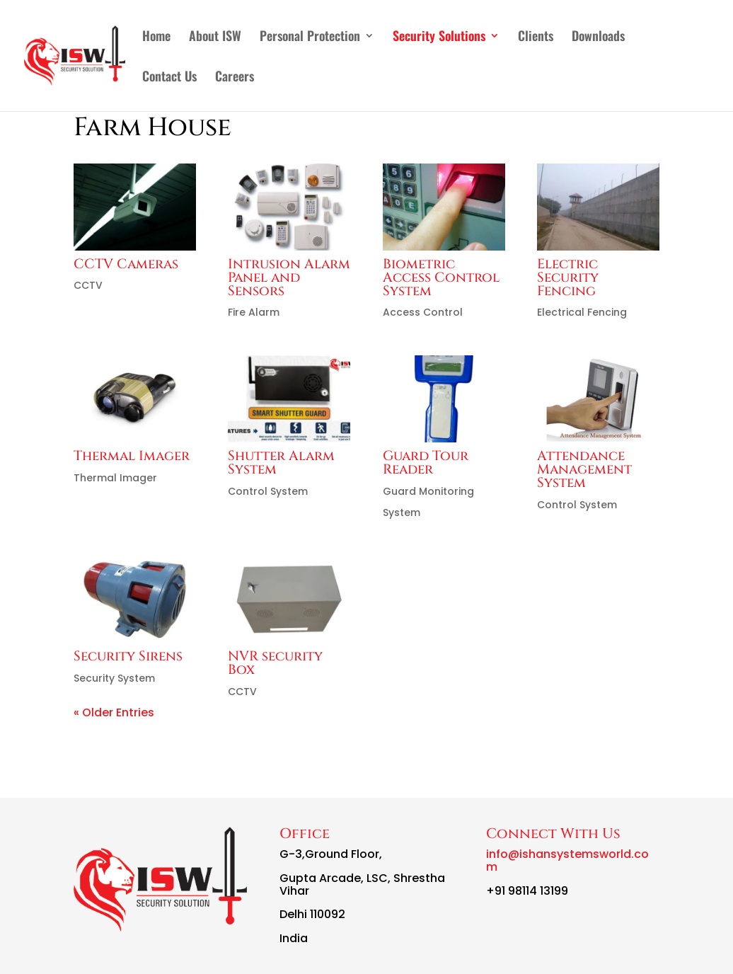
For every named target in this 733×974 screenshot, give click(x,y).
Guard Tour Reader (425, 463)
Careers (234, 78)
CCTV (88, 285)
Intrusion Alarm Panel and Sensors (289, 277)
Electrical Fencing (582, 312)
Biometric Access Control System (441, 277)
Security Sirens (128, 656)
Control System (268, 491)
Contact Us (169, 78)
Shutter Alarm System (281, 463)
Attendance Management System (584, 469)
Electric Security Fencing (568, 277)
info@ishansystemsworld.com (567, 860)
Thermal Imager (132, 456)
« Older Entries (114, 712)
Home (156, 37)
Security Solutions (439, 37)
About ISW (215, 37)
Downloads (598, 37)
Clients (535, 37)
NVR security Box (275, 663)
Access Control (423, 312)
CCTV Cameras (126, 264)
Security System (114, 678)
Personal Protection (310, 37)
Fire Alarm (253, 312)
